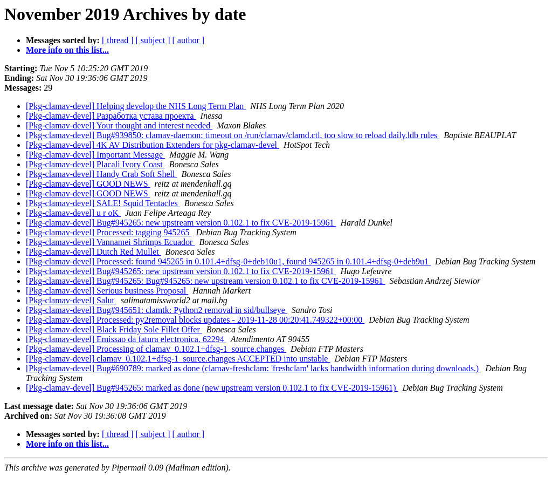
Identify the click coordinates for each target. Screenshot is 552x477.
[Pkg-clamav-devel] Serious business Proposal (107, 290)
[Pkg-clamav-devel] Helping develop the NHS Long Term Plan (136, 106)
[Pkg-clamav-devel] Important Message (95, 154)
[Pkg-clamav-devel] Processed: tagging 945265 (108, 232)
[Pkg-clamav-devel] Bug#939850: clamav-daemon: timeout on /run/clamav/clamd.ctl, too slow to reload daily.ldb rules (232, 135)
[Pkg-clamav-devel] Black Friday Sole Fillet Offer (114, 329)
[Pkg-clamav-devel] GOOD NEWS (88, 183)
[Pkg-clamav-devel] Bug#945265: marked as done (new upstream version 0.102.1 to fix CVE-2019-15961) (212, 387)
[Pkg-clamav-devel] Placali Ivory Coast (95, 164)
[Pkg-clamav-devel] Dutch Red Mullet (93, 251)
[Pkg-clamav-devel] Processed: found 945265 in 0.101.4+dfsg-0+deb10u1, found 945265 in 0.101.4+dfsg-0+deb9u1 (228, 261)
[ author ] (188, 40)
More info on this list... (67, 49)
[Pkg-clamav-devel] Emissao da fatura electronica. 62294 (126, 339)
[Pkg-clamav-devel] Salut (71, 300)
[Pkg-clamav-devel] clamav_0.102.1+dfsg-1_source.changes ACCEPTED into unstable (178, 358)
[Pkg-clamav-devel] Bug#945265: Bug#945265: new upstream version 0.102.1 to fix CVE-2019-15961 (205, 280)
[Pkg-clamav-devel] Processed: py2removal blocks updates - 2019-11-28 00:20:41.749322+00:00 (195, 319)
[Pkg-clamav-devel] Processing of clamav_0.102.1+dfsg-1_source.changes (156, 348)
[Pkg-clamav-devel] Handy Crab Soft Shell (101, 174)
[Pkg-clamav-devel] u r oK (73, 212)
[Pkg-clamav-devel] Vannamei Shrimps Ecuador (110, 242)
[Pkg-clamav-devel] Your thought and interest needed (119, 125)
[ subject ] (153, 40)
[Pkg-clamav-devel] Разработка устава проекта (111, 115)
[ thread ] (118, 40)
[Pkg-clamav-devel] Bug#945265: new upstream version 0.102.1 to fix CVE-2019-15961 (181, 222)
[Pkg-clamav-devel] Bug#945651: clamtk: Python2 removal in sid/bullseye (156, 310)
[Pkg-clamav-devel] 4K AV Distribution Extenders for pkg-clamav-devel (152, 144)
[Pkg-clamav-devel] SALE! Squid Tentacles (103, 203)
